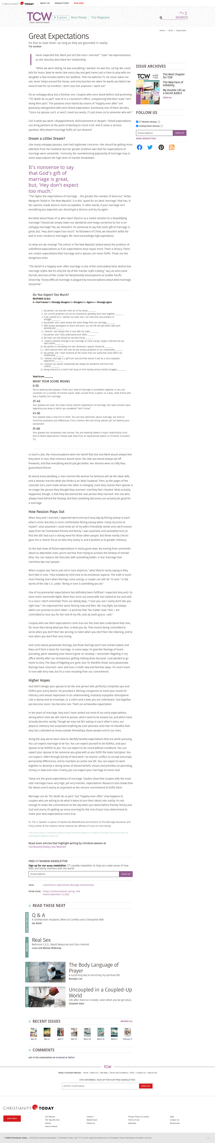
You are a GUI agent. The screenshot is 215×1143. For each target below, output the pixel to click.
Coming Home (149, 126)
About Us (45, 3)
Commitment (49, 885)
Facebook (60, 1057)
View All (167, 97)
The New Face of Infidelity (173, 83)
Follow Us (91, 1123)
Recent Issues (46, 1021)
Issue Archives (151, 66)
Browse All (127, 1021)
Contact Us (140, 1073)
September (181, 30)
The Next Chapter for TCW (174, 75)
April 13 (74, 1039)
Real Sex (41, 940)
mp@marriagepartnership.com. (45, 836)
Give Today (12, 1118)
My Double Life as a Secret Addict (174, 91)
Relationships (87, 885)
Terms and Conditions (119, 1073)
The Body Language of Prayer (93, 967)
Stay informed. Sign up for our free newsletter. (107, 1080)
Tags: (31, 885)
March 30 (87, 1039)
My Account (175, 1123)
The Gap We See (52, 1120)
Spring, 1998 (74, 891)
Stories (48, 1123)
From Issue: (35, 891)
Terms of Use (133, 1120)
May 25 (33, 1039)
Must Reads (79, 17)
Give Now (78, 3)
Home (162, 30)
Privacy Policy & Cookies (138, 1117)
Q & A (38, 915)
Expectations (63, 885)
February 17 (127, 1039)
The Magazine (100, 17)
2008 (170, 30)
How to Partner (51, 1126)
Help (172, 1117)
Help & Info (152, 1073)
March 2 (114, 1039)
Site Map (104, 1073)
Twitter (71, 1057)
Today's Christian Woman (69, 1073)
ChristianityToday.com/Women (47, 847)
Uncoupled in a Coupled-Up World (100, 992)
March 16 (100, 1039)
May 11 (47, 1039)
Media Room (92, 1120)
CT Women (148, 122)
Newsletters (62, 3)
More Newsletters (146, 138)
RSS (132, 1073)
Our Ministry (50, 1117)
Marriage (74, 885)
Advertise (132, 1123)
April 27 (60, 1039)
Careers (90, 1117)
